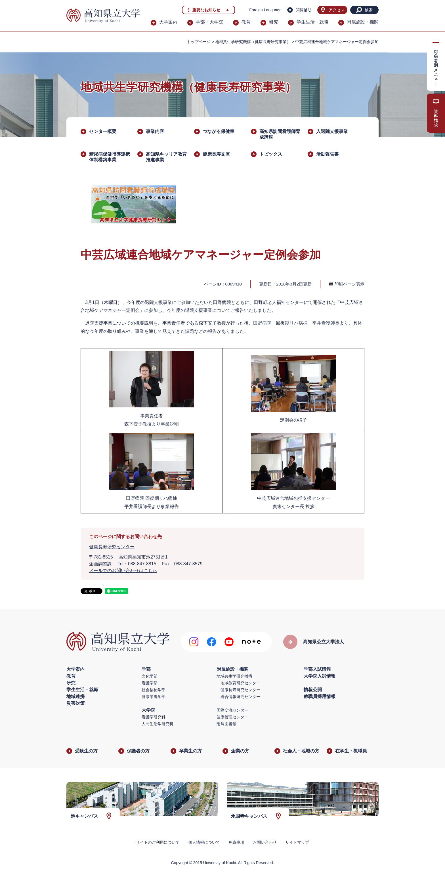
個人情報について (204, 842)
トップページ (199, 41)
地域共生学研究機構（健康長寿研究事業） (253, 41)
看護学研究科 (153, 717)
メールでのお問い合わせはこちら (123, 570)
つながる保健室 (218, 131)
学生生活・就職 (312, 22)
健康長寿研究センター (112, 546)
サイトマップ (297, 842)
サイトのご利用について (158, 842)
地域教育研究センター (240, 683)
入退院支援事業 (332, 131)
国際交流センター (232, 710)
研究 (273, 22)
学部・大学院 (209, 22)
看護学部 (150, 683)
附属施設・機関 (363, 22)
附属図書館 (226, 724)
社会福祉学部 (153, 690)
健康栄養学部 (153, 696)
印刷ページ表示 (349, 284)
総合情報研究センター (240, 696)
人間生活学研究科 (157, 724)
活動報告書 (327, 154)
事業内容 (155, 131)
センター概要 (102, 131)
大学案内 (168, 22)
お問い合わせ (265, 842)
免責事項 (236, 842)
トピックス (270, 154)
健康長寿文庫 (216, 154)
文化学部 (150, 676)
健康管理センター (232, 717)
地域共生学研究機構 (234, 676)
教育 (246, 22)
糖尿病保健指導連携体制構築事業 (109, 157)
